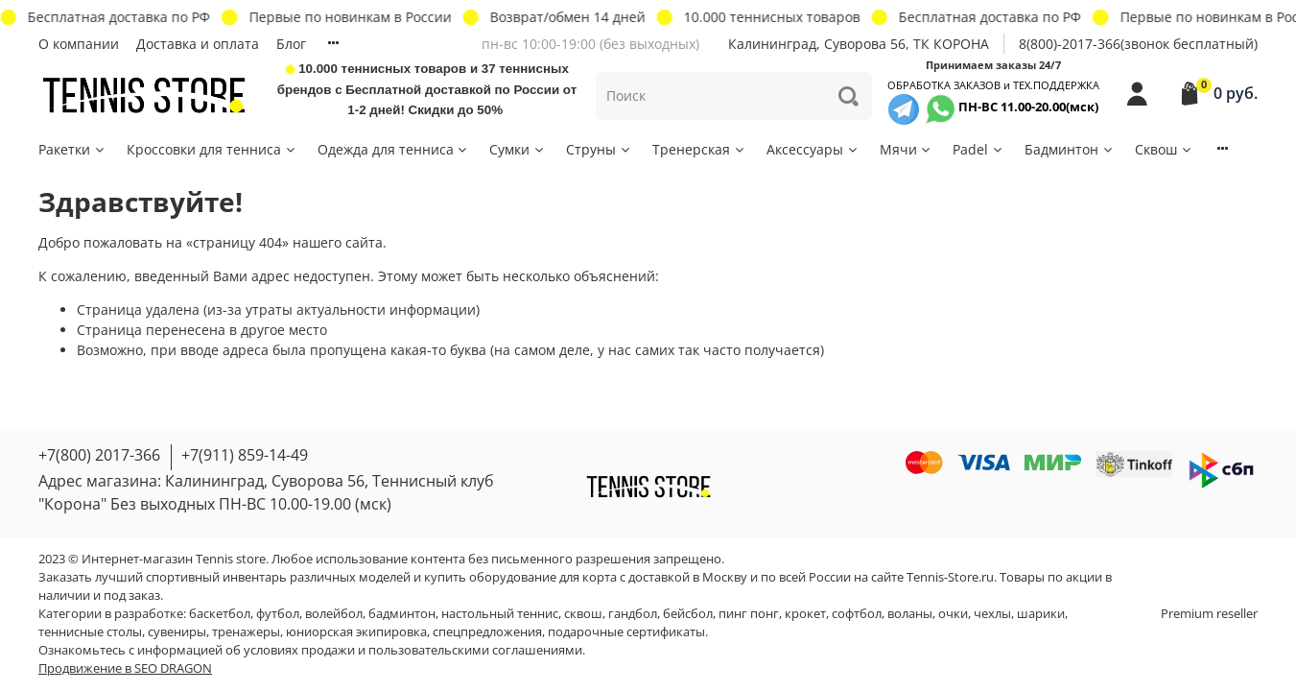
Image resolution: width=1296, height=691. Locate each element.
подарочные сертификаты (626, 632)
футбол (277, 614)
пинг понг (749, 614)
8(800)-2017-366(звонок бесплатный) (1138, 44)
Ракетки (72, 149)
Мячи (906, 149)
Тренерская (699, 149)
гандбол (632, 614)
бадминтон (402, 614)
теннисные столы (90, 632)
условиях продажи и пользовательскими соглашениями (413, 650)
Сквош (1164, 149)
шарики (1041, 614)
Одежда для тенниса (394, 149)
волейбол (334, 614)
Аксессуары (813, 149)
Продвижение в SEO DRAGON (125, 668)
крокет (805, 614)
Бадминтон (1070, 149)
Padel (978, 149)
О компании (78, 44)
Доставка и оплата (197, 44)
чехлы (992, 614)
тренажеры (246, 632)
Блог (291, 44)
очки (953, 614)
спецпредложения (487, 632)
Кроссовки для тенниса (212, 149)
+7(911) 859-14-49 (244, 454)
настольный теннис (499, 614)
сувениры (177, 632)
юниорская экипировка (356, 632)
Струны (599, 149)
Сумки (517, 149)
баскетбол (219, 614)
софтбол (857, 614)
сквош (583, 614)
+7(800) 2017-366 (99, 454)
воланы (909, 614)
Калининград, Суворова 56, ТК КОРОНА (858, 44)
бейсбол (688, 614)
